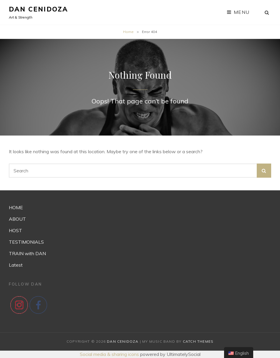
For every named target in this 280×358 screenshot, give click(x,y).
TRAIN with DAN (27, 253)
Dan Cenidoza (38, 9)
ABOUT (17, 219)
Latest (16, 265)
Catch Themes (198, 341)
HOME (16, 207)
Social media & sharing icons (110, 354)
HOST (15, 230)
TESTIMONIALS (26, 242)
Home (128, 31)
